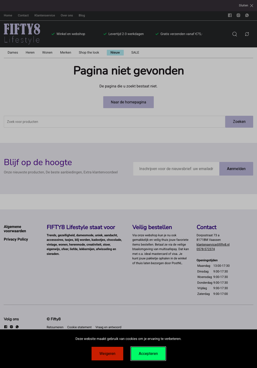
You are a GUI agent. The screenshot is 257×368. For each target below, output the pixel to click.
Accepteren (148, 353)
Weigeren (107, 353)
